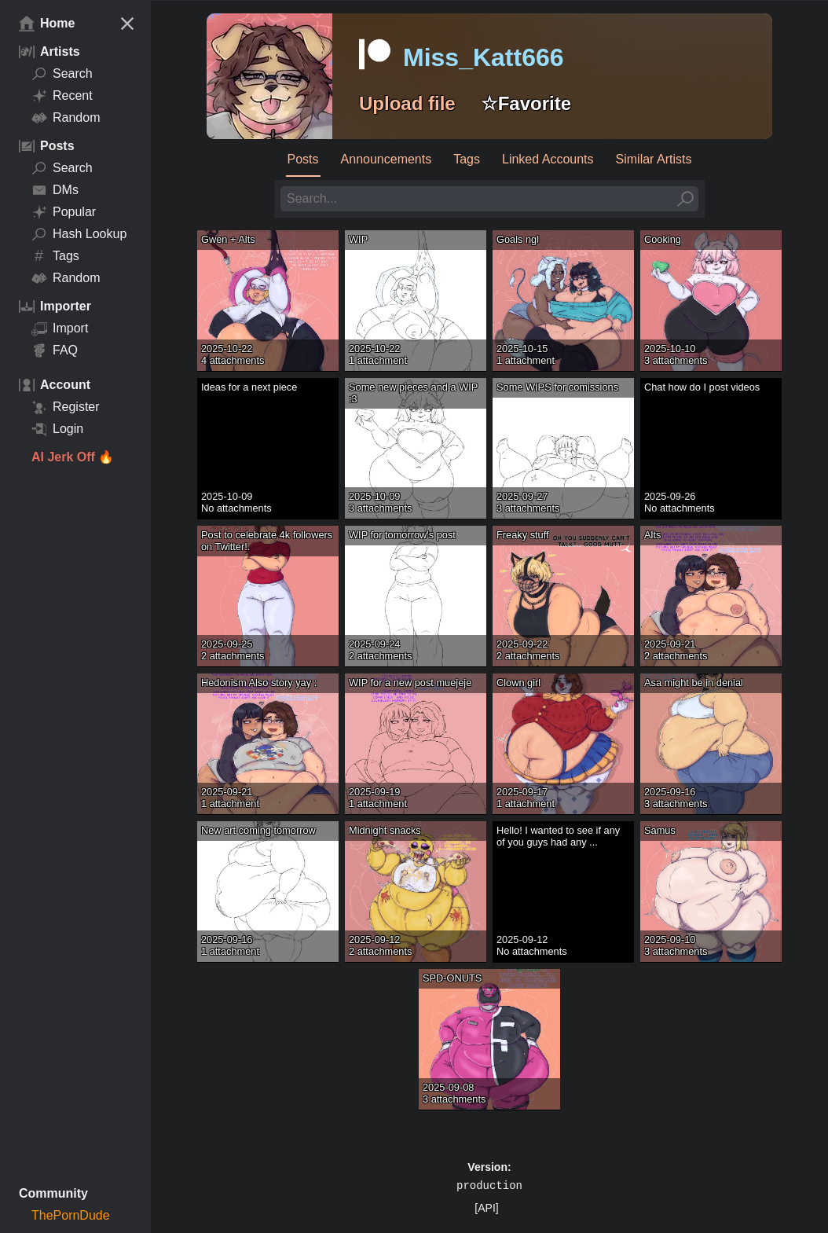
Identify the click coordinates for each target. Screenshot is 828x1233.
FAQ (54, 350)
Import (59, 328)
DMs (55, 190)
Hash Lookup (78, 234)
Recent (62, 96)
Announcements (386, 159)
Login (57, 429)
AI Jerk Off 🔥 (72, 457)
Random (65, 118)
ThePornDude (70, 1215)
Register (65, 407)
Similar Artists (654, 159)
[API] (486, 1208)
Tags (55, 256)
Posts (303, 159)
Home (47, 23)
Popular (63, 212)
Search (62, 74)
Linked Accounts (548, 159)
